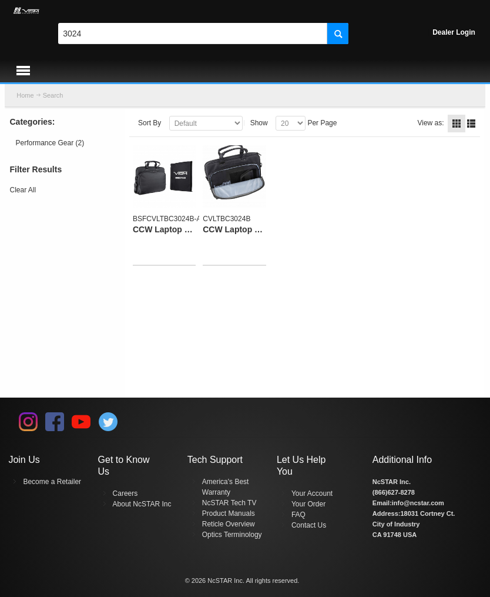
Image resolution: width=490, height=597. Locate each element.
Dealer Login (453, 32)
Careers (125, 493)
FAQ (298, 515)
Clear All (23, 190)
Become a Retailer (52, 482)
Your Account (312, 493)
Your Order (308, 504)
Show (259, 123)
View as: (430, 123)
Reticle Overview (228, 524)
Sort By (149, 123)
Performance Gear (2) (50, 143)
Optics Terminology (232, 535)
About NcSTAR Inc (142, 504)
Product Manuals (228, 513)
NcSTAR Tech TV (229, 503)
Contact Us (308, 525)
